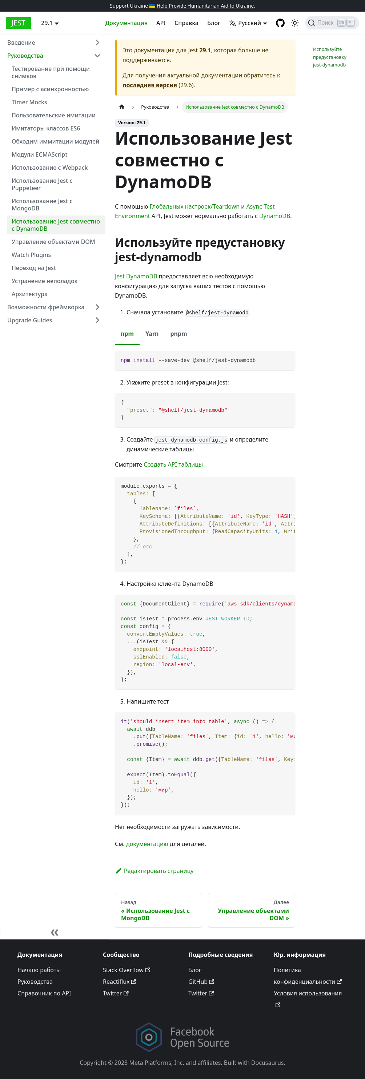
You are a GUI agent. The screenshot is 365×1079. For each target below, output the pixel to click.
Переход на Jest (34, 268)
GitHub (201, 982)
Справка (186, 23)
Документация (126, 23)
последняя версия (150, 85)
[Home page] (122, 107)
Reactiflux (119, 982)
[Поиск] (332, 22)
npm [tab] (127, 334)
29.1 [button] (47, 23)
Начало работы (39, 970)
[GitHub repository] (280, 23)
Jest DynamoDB (136, 276)
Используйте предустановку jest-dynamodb (329, 57)
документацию (147, 844)
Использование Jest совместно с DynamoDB (56, 225)
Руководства (25, 56)
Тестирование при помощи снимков (51, 72)
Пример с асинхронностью (50, 89)
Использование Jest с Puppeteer (42, 184)
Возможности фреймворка (45, 307)
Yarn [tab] (152, 334)
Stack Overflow (126, 970)
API (161, 23)
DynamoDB (274, 216)
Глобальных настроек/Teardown (194, 206)
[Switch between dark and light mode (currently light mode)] (295, 23)
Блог (213, 23)
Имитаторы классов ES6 (46, 128)
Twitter (116, 993)
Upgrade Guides (29, 320)
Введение (21, 43)
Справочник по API (44, 993)
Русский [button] (245, 23)
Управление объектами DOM (53, 242)
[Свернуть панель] (54, 932)
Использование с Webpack (50, 168)
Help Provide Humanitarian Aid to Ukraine (205, 5)
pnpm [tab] (178, 334)
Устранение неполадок (45, 281)
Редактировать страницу (154, 871)
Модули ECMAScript (40, 154)
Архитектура (30, 294)
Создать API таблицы (173, 464)
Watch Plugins (31, 255)
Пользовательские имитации (54, 115)
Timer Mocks (29, 102)
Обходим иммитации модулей (55, 141)
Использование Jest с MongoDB (42, 204)
